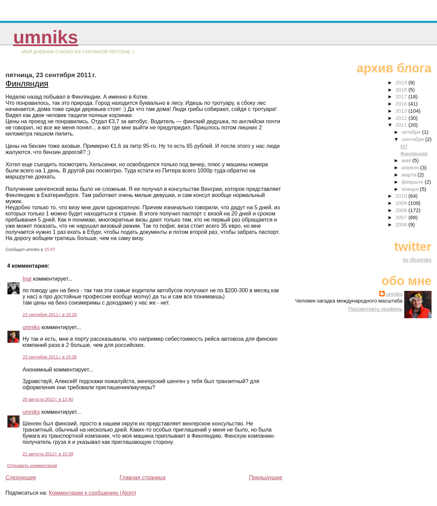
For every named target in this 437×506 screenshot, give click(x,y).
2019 (401, 82)
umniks (45, 37)
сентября (413, 139)
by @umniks (417, 260)
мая (406, 160)
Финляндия (26, 83)
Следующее (20, 477)
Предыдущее (265, 477)
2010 (401, 196)
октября (411, 132)
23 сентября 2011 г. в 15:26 (50, 314)
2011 (401, 125)
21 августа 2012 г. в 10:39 (48, 453)
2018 (401, 90)
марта (409, 175)
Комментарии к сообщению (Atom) (92, 493)
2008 (401, 210)
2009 (401, 203)
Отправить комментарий (32, 465)
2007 (401, 217)
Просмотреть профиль (375, 309)
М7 (404, 146)
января (410, 189)
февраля (412, 182)
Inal (27, 279)
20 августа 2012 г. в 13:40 (48, 399)
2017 (401, 96)
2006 (401, 224)
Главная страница (142, 477)
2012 (401, 118)
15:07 (49, 249)
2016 (401, 104)
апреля (410, 167)
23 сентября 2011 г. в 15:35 (50, 357)
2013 (401, 111)
